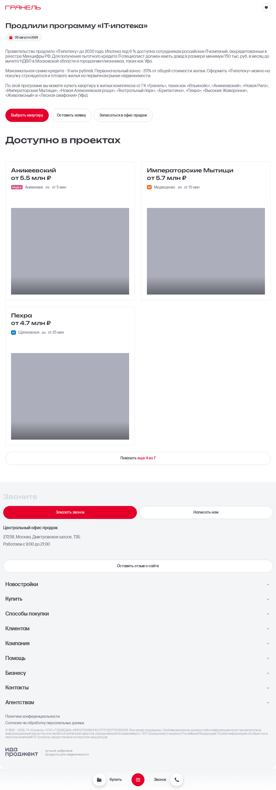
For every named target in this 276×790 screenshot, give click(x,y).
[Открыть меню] (138, 779)
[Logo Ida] (46, 752)
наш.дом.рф (98, 737)
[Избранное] (266, 7)
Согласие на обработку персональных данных (44, 723)
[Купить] (99, 779)
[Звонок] (176, 779)
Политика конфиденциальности (32, 716)
